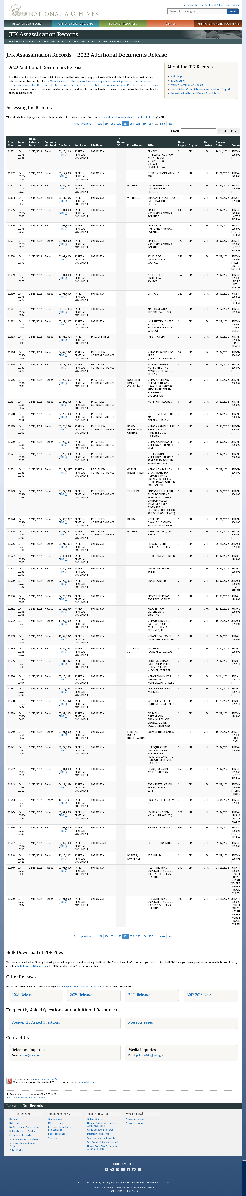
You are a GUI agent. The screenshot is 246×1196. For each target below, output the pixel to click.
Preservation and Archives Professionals (61, 1128)
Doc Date (64, 145)
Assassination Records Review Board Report (196, 93)
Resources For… (59, 1114)
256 (144, 123)
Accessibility (94, 1182)
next (162, 123)
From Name (134, 145)
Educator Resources (123, 23)
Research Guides (98, 1114)
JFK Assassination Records (56, 41)
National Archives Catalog (22, 1131)
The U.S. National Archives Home (53, 10)
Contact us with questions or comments (26, 1097)
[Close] (242, 1164)
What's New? (134, 1114)
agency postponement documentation (81, 986)
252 (119, 123)
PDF (62, 154)
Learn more (215, 1189)
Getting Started (95, 1118)
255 (138, 123)
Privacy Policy (110, 1182)
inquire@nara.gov (29, 1055)
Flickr (139, 1169)
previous (86, 123)
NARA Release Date (34, 142)
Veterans (52, 1137)
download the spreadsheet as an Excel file (127, 117)
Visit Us (171, 23)
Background (178, 80)
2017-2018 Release (201, 995)
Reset (234, 131)
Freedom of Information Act (132, 1182)
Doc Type (80, 145)
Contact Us (232, 5)
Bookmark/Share (214, 5)
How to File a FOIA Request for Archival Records (102, 1147)
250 (107, 123)
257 (151, 123)
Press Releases (140, 1022)
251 (113, 123)
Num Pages (182, 143)
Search (233, 11)
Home (12, 41)
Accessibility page (87, 1082)
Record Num (21, 143)
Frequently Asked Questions (36, 1022)
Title (151, 145)
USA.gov (166, 1182)
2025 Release (22, 995)
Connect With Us (123, 1164)
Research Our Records (27, 23)
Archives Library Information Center (23, 1145)
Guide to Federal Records (100, 1129)
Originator (195, 145)
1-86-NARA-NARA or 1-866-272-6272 (123, 1190)
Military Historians (57, 1123)
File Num (96, 145)
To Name (121, 141)
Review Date (220, 143)
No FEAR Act (154, 1182)
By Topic (13, 1118)
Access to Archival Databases (24, 1139)
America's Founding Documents (218, 23)
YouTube (128, 1169)
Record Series (208, 143)
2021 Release (139, 995)
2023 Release (81, 995)
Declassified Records (98, 1133)
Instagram (117, 1169)
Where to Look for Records (101, 1137)
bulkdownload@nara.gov (31, 966)
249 (100, 123)
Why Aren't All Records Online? (102, 1141)
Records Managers (58, 1133)
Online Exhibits (16, 1150)
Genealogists (55, 1118)
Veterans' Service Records (75, 23)
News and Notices (135, 1118)
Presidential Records (20, 1135)
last (170, 123)
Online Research (20, 1114)
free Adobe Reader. (45, 1079)
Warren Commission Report (187, 84)
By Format (14, 1123)
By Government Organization (24, 1127)
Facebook (107, 1169)
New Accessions (134, 1123)
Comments (238, 145)
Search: (175, 131)
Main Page (177, 76)
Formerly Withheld (50, 143)
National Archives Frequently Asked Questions (102, 1124)
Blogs (134, 1169)
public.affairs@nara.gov (149, 1055)
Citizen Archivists (193, 5)
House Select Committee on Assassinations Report (200, 89)
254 (132, 123)
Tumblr (123, 1169)
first (76, 123)
